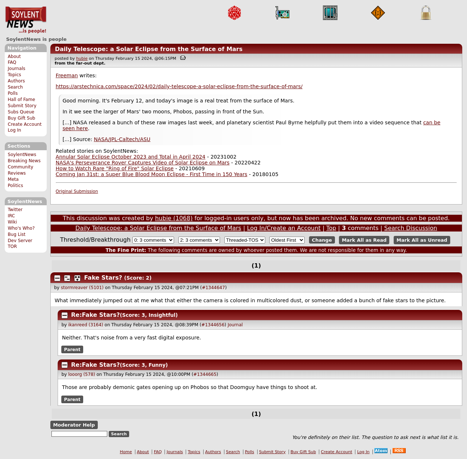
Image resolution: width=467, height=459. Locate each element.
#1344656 (213, 324)
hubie (82, 58)
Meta (13, 179)
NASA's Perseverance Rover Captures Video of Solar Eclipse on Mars (143, 163)
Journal (235, 324)
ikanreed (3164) (85, 324)
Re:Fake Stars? (95, 314)
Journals (16, 68)
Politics (15, 185)
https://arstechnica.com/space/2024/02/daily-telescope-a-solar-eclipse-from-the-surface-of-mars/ (179, 86)
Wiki (12, 222)
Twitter (15, 209)
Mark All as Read (364, 240)
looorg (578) (81, 374)
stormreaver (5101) (82, 287)
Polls (13, 93)
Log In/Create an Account (284, 228)
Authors (16, 80)
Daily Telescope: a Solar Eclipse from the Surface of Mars (148, 49)
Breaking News (24, 160)
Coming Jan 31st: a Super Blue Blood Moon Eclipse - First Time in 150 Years (151, 174)
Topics (14, 74)
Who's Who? (21, 228)
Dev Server (20, 240)
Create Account (25, 124)
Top (331, 228)
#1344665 (205, 374)
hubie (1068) (174, 218)
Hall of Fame (21, 99)
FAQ (12, 62)
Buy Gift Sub (21, 118)
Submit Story (22, 105)
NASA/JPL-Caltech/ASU (122, 139)
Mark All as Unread (422, 240)
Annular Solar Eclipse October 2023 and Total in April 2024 (130, 157)
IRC (11, 215)
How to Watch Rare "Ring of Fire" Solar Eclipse (115, 168)
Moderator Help (74, 425)
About (14, 56)
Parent (72, 349)
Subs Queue (21, 111)
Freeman (67, 75)
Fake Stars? (103, 277)
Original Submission (77, 191)
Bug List (17, 234)
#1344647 (213, 287)
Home (126, 452)
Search (15, 87)
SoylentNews (26, 20)
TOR (12, 246)
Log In (14, 130)
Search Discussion (410, 228)
